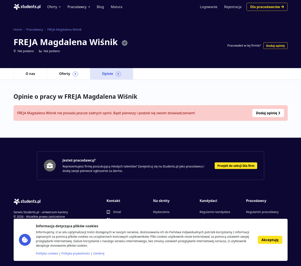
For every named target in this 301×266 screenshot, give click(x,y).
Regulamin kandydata (215, 212)
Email (117, 212)
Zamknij (98, 253)
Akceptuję (269, 239)
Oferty (52, 6)
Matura (116, 6)
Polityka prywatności (75, 253)
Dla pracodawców (267, 6)
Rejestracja (233, 6)
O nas (30, 73)
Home (18, 29)
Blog (100, 6)
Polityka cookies (47, 253)
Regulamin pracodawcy (262, 212)
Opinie (111, 73)
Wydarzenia (161, 212)
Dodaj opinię (275, 46)
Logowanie (208, 6)
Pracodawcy (77, 6)
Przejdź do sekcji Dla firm (235, 166)
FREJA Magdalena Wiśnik (64, 29)
